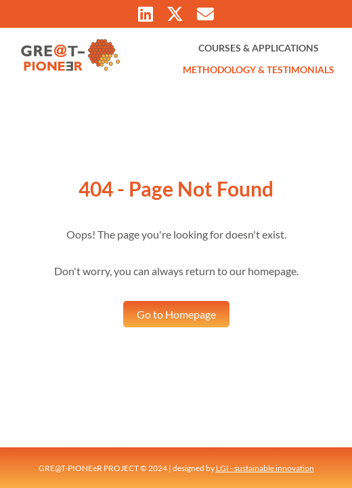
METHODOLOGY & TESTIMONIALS (258, 69)
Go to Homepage (176, 314)
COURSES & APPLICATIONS (258, 48)
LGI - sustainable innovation (265, 468)
